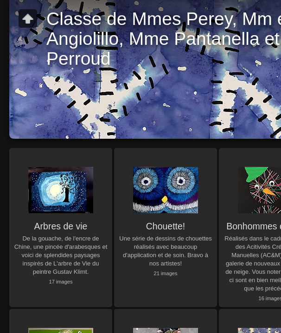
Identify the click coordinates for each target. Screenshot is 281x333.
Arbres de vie (61, 226)
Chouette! (165, 226)
